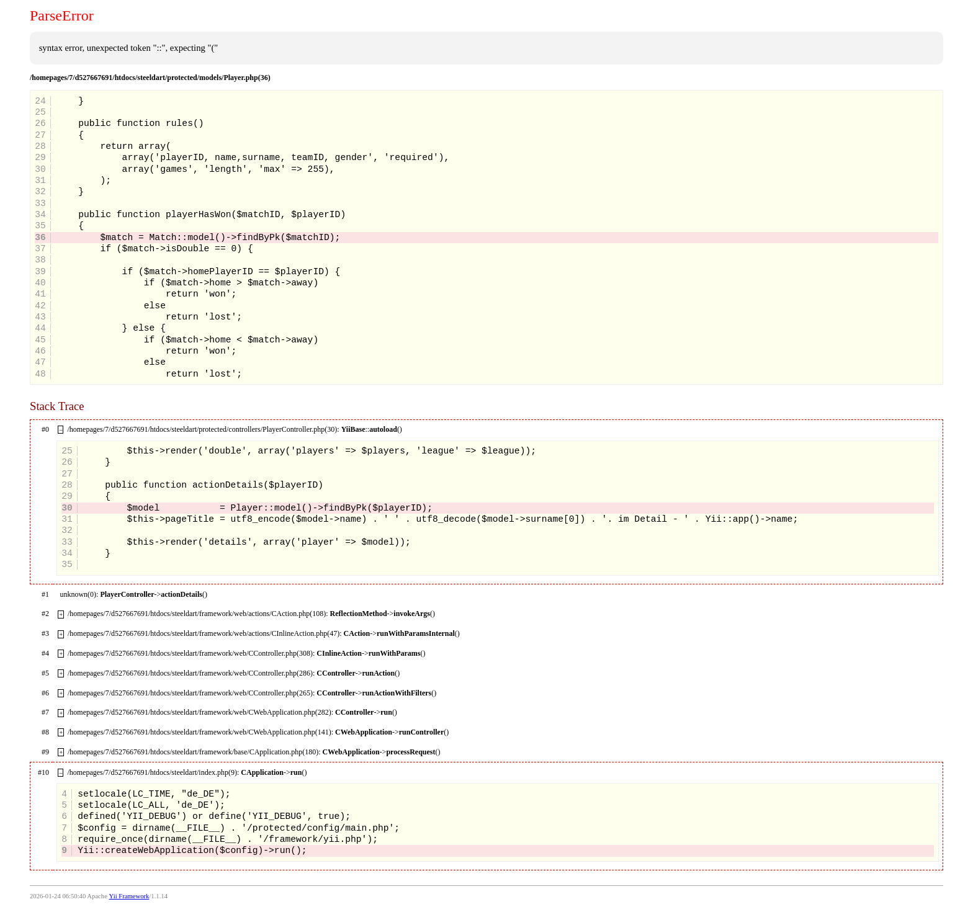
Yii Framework (129, 896)
